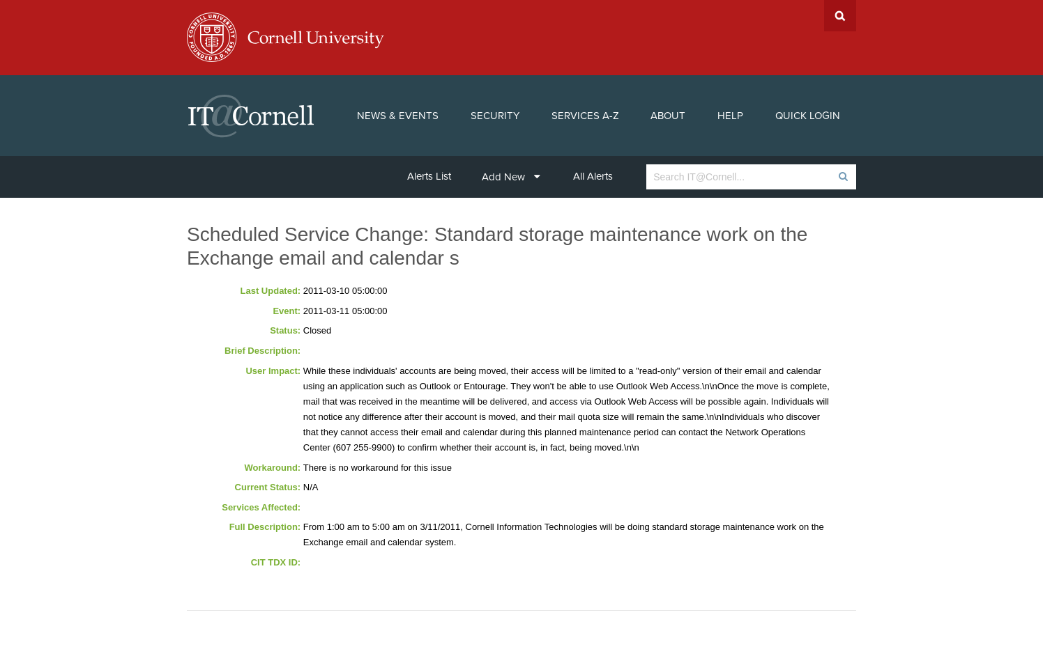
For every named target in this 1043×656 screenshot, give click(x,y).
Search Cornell (840, 15)
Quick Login (807, 115)
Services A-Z (585, 115)
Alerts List (429, 176)
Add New (511, 177)
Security (495, 115)
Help (730, 115)
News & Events (398, 115)
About (667, 115)
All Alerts (593, 176)
